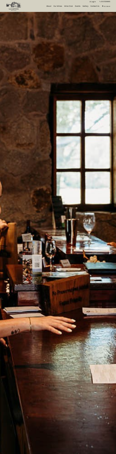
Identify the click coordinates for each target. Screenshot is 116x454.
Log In (93, 2)
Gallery (85, 6)
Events (77, 6)
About (48, 6)
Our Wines (57, 6)
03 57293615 (104, 2)
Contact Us (94, 6)
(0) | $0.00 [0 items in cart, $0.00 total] (106, 6)
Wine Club (68, 6)
